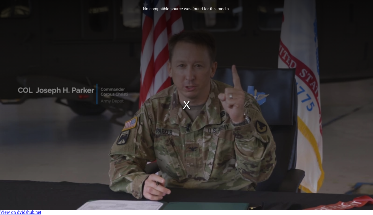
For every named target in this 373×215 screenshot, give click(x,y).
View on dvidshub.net (20, 212)
